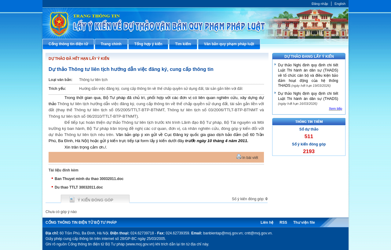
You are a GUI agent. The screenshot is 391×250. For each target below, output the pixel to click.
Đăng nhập (320, 4)
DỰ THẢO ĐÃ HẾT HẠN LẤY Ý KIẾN (79, 59)
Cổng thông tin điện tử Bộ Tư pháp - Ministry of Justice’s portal (195, 23)
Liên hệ (267, 222)
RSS (283, 222)
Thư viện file (304, 222)
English (339, 4)
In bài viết (247, 158)
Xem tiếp (335, 108)
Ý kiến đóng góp (95, 200)
